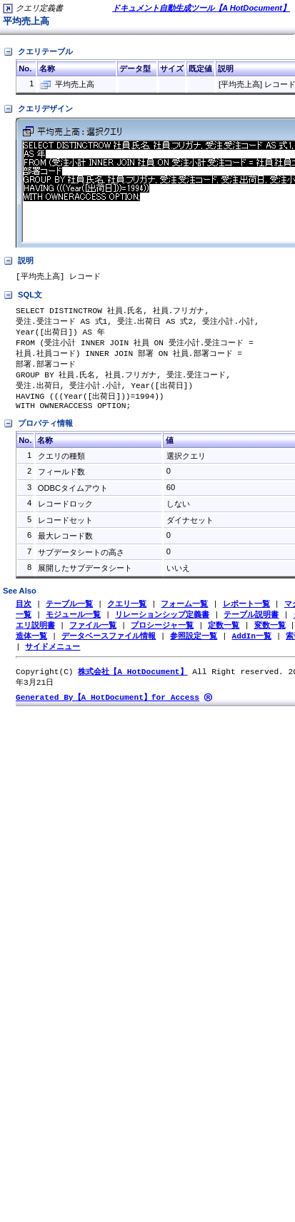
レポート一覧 (246, 613)
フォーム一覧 (184, 613)
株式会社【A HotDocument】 (132, 684)
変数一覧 (270, 636)
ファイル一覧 (92, 636)
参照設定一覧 (193, 647)
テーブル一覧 (69, 613)
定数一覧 (223, 636)
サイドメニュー (52, 658)
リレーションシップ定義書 (162, 624)
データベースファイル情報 (108, 647)
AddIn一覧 (251, 647)
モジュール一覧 (73, 624)
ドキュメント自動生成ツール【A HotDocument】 (201, 8)
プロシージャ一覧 (162, 636)
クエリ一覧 (126, 613)
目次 (23, 613)
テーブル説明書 (251, 624)
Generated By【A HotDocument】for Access (107, 711)
